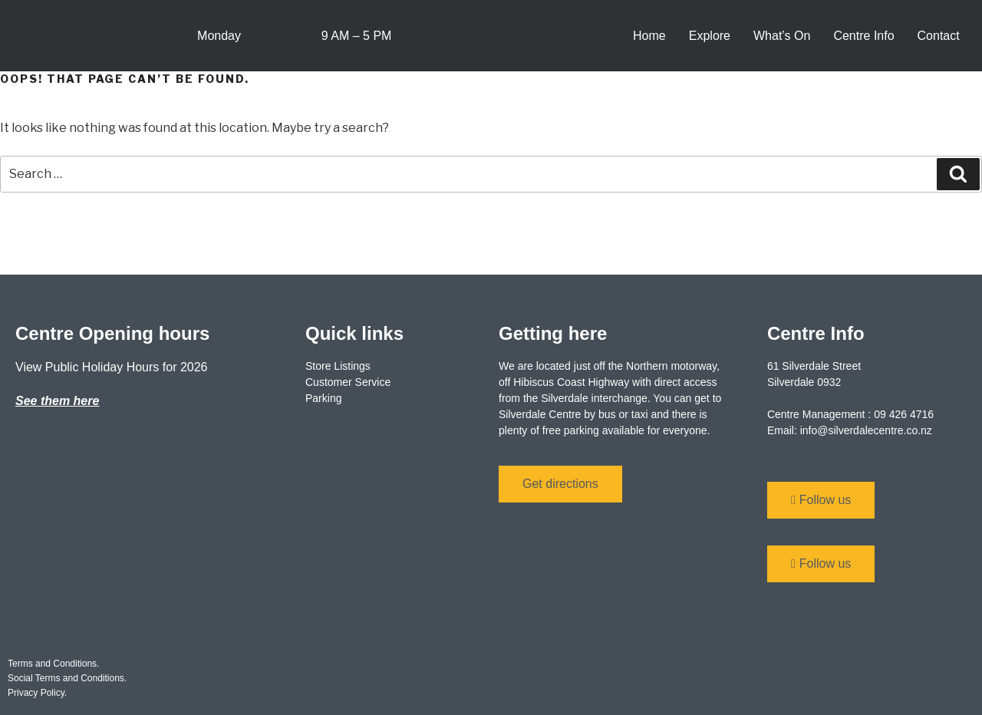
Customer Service (347, 382)
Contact (939, 35)
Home (649, 35)
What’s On (781, 35)
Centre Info (863, 35)
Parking (323, 398)
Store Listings (338, 366)
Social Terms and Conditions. (67, 678)
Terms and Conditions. (53, 663)
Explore (709, 35)
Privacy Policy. (37, 692)
